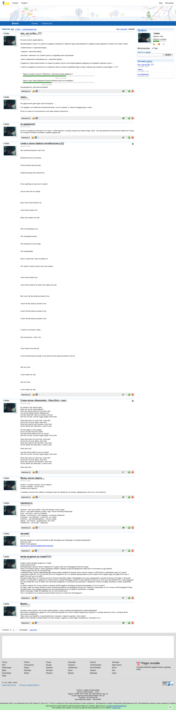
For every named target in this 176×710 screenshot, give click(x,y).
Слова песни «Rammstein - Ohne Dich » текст (43, 400)
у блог (18, 29)
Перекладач (6, 667)
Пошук (48, 662)
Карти (70, 670)
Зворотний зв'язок (9, 685)
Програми (72, 662)
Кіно (113, 670)
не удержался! (143, 74)
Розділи (24, 3)
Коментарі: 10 (25, 394)
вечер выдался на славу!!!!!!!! (35, 556)
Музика (71, 673)
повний (131, 29)
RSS (3, 665)
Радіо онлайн (150, 663)
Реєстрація (169, 3)
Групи (114, 673)
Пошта (4, 662)
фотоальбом (144, 48)
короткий (123, 29)
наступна (33, 630)
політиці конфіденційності (117, 706)
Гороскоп (71, 665)
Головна (15, 3)
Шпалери (27, 670)
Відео (4, 670)
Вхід (160, 3)
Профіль (142, 30)
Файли (26, 673)
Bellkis (6, 33)
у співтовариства (29, 29)
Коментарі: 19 (25, 472)
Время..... (25, 604)
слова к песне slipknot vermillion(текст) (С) (42, 143)
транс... (140, 69)
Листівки (49, 670)
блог (155, 48)
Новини (93, 670)
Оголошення (29, 665)
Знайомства (72, 667)
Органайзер (6, 673)
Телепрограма (95, 665)
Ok (170, 707)
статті (149, 61)
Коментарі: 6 (25, 623)
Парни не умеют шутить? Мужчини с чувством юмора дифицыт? (48, 74)
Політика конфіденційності (29, 685)
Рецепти (49, 673)
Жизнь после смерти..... (32, 478)
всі (12, 29)
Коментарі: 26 (25, 497)
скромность (26, 503)
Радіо (4, 675)
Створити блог (46, 23)
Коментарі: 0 (25, 550)
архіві (148, 52)
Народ (26, 667)
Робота (26, 662)
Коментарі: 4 (25, 598)
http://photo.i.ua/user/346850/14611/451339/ (36, 546)
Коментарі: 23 (25, 527)
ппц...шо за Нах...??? (146, 64)
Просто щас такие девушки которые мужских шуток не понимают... (48, 80)
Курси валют (117, 665)
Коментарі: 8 (25, 137)
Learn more (116, 708)
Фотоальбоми (95, 667)
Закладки (115, 662)
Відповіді (93, 673)
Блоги (114, 667)
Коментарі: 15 (25, 91)
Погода (48, 665)
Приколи (49, 667)
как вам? (24, 533)
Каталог (93, 662)
